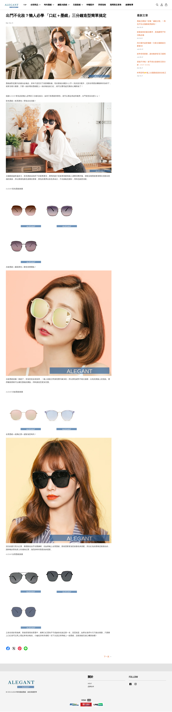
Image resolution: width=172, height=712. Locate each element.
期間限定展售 (115, 5)
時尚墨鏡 (49, 5)
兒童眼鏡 (78, 5)
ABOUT (90, 684)
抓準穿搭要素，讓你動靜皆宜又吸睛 (151, 54)
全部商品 (36, 5)
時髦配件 (90, 5)
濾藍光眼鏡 (63, 5)
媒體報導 (129, 5)
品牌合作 (91, 687)
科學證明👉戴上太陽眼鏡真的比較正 (151, 73)
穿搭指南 (102, 5)
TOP (24, 5)
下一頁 (106, 657)
